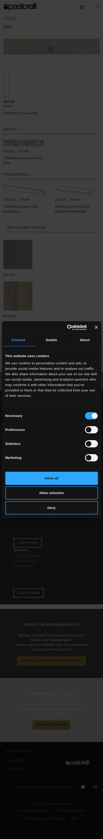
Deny (51, 508)
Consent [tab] (18, 340)
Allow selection (51, 493)
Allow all (51, 478)
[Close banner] (96, 327)
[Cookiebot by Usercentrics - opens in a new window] (67, 328)
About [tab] (85, 340)
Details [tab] (51, 340)
